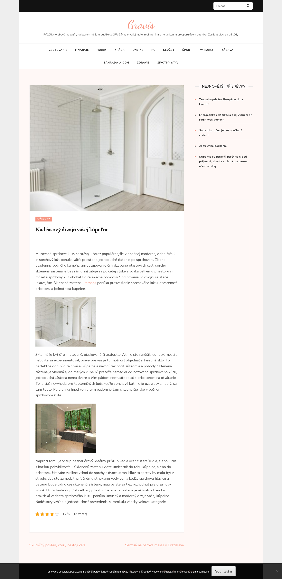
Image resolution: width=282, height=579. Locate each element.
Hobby (102, 50)
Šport (187, 50)
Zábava (227, 50)
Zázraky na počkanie (213, 146)
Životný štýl (168, 62)
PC (153, 50)
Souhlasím (223, 571)
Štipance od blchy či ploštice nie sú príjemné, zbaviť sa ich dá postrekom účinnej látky (223, 161)
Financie (82, 50)
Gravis (141, 24)
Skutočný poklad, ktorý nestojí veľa (57, 545)
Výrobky (207, 50)
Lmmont (89, 282)
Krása (120, 50)
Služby (168, 50)
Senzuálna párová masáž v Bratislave (154, 545)
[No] (277, 571)
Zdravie (143, 62)
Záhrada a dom (116, 62)
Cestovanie (58, 50)
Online (138, 50)
